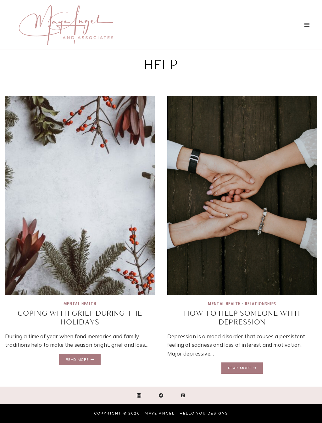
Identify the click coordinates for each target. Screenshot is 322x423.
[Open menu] (307, 24)
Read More (83, 359)
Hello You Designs (204, 413)
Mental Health (80, 303)
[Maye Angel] (66, 25)
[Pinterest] (183, 395)
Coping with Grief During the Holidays (80, 318)
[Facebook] (161, 395)
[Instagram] (139, 395)
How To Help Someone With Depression (242, 318)
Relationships (260, 303)
